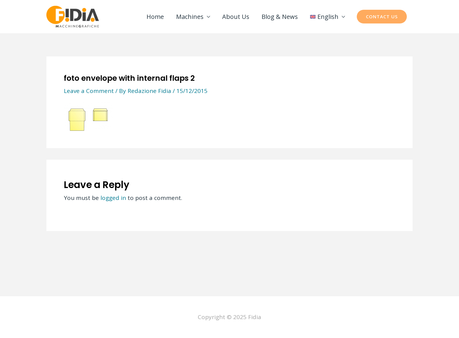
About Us (235, 16)
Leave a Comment (89, 91)
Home (155, 16)
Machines (190, 16)
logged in (113, 198)
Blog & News (280, 16)
